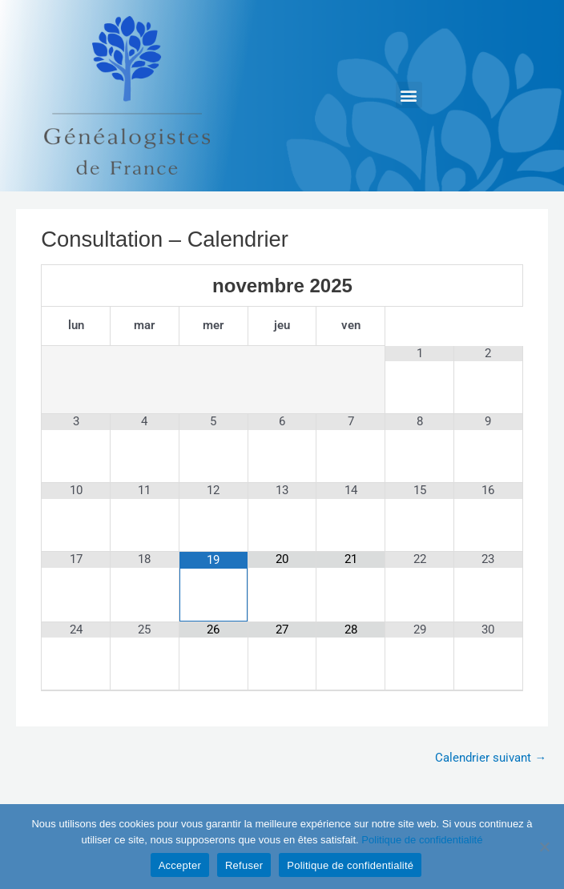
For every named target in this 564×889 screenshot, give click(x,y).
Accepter (180, 865)
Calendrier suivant (490, 757)
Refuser (244, 865)
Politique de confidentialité (421, 840)
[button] (409, 95)
